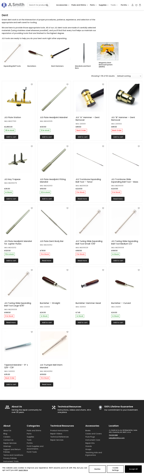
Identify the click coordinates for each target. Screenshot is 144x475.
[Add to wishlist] (31, 84)
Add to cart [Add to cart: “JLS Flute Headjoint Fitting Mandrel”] (47, 199)
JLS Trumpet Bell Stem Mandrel (51, 366)
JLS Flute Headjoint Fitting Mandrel (53, 180)
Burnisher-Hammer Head (88, 303)
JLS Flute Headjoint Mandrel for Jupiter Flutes (18, 242)
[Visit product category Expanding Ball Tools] (12, 55)
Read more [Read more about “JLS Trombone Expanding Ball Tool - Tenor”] (82, 199)
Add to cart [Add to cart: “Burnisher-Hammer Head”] (83, 322)
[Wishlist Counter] (136, 5)
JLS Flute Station (12, 117)
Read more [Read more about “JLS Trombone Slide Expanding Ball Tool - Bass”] (118, 199)
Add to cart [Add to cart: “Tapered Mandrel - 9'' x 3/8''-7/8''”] (11, 384)
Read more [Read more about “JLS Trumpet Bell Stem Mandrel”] (46, 384)
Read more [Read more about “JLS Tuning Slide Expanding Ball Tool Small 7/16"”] (82, 260)
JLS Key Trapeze (12, 179)
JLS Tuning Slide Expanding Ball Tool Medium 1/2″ (124, 242)
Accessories (62, 5)
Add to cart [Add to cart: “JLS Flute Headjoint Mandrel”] (47, 137)
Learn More (23, 470)
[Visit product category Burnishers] (36, 55)
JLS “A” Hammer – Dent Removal (88, 118)
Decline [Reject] (97, 469)
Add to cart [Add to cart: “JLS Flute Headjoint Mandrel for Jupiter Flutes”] (11, 260)
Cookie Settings (115, 469)
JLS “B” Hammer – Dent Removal (123, 118)
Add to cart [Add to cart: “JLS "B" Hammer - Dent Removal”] (118, 137)
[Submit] (47, 5)
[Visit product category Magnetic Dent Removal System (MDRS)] (107, 55)
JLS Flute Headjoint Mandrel (54, 117)
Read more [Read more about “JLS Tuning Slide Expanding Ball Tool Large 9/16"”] (11, 322)
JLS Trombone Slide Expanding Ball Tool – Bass (124, 180)
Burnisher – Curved (121, 303)
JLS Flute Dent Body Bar (52, 241)
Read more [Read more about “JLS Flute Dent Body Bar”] (46, 260)
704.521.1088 (113, 435)
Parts (93, 5)
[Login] (133, 5)
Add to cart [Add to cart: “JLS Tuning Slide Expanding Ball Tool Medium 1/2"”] (118, 260)
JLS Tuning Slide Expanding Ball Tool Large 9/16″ (17, 304)
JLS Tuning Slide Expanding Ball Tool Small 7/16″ (89, 242)
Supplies (103, 5)
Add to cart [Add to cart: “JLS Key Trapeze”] (11, 199)
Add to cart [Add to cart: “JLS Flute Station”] (11, 137)
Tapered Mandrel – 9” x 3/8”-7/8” (16, 366)
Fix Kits (125, 5)
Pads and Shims (79, 5)
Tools (114, 5)
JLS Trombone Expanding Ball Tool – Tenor (88, 180)
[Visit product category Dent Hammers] (60, 55)
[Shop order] (129, 76)
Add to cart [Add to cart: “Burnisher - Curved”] (118, 322)
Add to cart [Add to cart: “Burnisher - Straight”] (47, 322)
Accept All (133, 469)
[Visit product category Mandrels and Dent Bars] (84, 56)
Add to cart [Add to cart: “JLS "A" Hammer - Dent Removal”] (83, 137)
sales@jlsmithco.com (117, 438)
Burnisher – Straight (50, 303)
